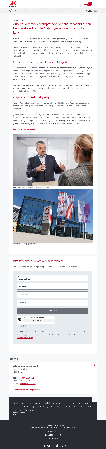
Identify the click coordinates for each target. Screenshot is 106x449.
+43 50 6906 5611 (27, 378)
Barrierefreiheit (53, 435)
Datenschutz (53, 432)
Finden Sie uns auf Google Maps (26, 389)
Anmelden (52, 311)
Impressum (53, 438)
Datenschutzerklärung (25, 338)
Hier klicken (38, 320)
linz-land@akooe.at (28, 383)
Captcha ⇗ (48, 323)
